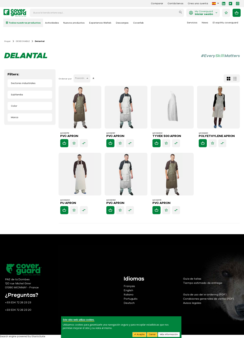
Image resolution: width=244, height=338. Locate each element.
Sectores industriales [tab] (23, 83)
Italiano (129, 294)
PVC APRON (70, 136)
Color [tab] (14, 106)
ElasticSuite (38, 336)
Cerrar (152, 334)
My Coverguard (204, 13)
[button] (74, 143)
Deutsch (129, 303)
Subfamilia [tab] (17, 94)
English (128, 290)
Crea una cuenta (198, 3)
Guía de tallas (192, 279)
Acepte (140, 334)
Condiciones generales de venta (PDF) (208, 299)
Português (130, 299)
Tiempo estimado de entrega (202, 283)
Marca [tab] (14, 117)
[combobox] (107, 13)
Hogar (7, 41)
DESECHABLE (23, 41)
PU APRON (68, 203)
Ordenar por (65, 78)
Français (129, 286)
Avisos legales (192, 303)
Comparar (157, 3)
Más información (169, 334)
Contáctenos (175, 3)
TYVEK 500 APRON (167, 136)
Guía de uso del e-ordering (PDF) (204, 294)
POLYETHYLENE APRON (217, 136)
